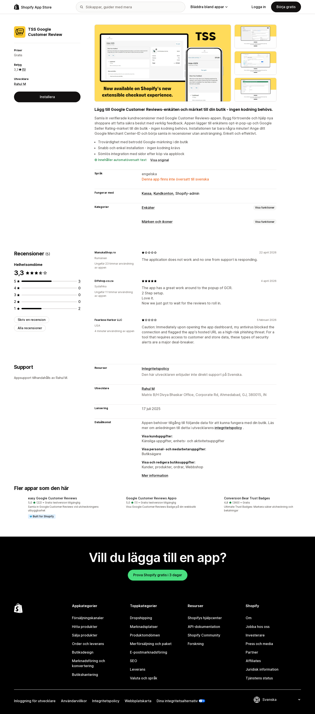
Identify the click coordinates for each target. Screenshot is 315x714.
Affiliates (253, 661)
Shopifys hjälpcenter (205, 618)
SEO (133, 661)
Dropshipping (141, 618)
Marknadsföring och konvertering (88, 663)
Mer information (155, 475)
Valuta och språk (143, 678)
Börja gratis (286, 7)
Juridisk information (262, 669)
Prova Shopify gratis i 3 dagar (157, 575)
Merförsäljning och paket (151, 644)
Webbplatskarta (138, 701)
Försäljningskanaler (88, 618)
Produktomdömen (145, 635)
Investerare (255, 635)
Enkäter (148, 207)
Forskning (196, 644)
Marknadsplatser (144, 626)
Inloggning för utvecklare (35, 701)
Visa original (159, 160)
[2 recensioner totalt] (79, 308)
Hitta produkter (84, 626)
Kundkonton (163, 193)
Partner (252, 652)
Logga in (259, 7)
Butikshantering (85, 674)
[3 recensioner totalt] (79, 281)
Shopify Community (204, 635)
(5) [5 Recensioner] (24, 69)
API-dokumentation (204, 626)
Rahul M (20, 84)
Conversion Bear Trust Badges (247, 498)
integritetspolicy (228, 428)
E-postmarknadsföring (148, 652)
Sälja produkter (84, 635)
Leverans (137, 669)
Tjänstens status (259, 678)
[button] (59, 508)
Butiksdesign (82, 652)
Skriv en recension (32, 320)
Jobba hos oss (258, 626)
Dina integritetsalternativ (177, 701)
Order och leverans (88, 644)
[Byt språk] (281, 699)
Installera (47, 97)
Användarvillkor (74, 701)
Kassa (146, 193)
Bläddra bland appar (209, 7)
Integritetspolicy (155, 368)
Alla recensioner (30, 328)
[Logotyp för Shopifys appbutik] (33, 7)
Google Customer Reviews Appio (151, 498)
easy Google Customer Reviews (52, 498)
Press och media (259, 644)
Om (249, 618)
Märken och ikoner (157, 221)
